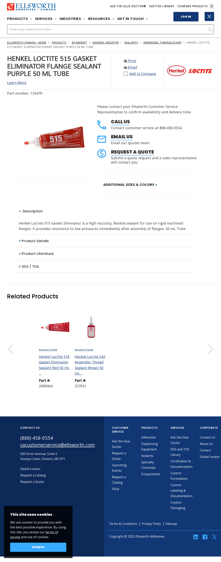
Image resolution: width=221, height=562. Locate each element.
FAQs (116, 489)
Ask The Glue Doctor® (128, 6)
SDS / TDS (29, 266)
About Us (207, 444)
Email (130, 67)
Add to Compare (143, 73)
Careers (206, 450)
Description (31, 211)
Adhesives (149, 437)
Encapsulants (151, 474)
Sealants (133, 42)
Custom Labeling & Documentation (182, 490)
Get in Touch (132, 18)
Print (130, 60)
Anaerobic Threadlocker (164, 42)
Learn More (16, 82)
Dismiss (38, 547)
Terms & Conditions (123, 524)
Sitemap (173, 524)
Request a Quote (132, 152)
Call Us (120, 121)
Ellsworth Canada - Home (26, 42)
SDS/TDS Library (161, 6)
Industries (72, 18)
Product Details (34, 240)
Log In (186, 17)
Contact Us (208, 437)
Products (19, 18)
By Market (80, 42)
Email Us (122, 136)
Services (46, 18)
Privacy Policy (152, 524)
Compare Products (195, 6)
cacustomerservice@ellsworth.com (57, 445)
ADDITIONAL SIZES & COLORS (130, 184)
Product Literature (36, 253)
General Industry (106, 42)
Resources (101, 18)
